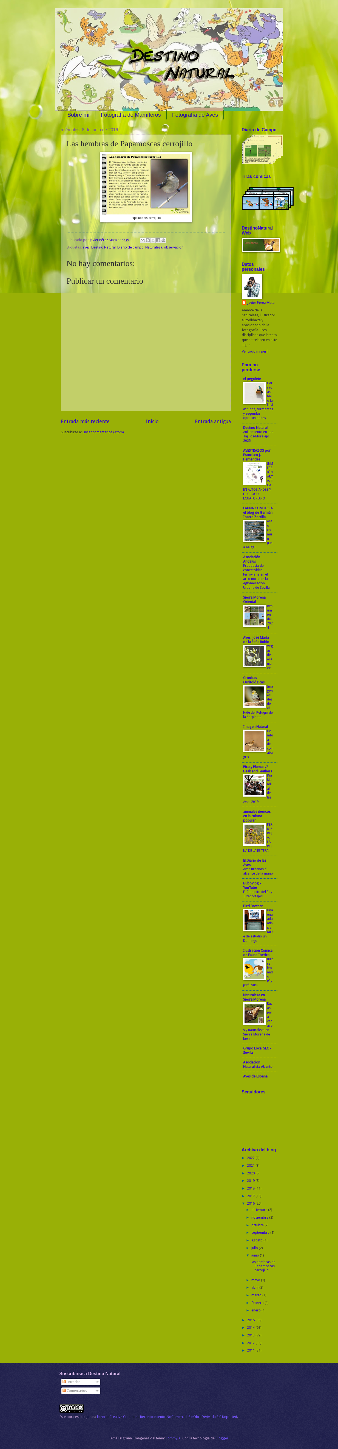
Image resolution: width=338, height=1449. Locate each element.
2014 (251, 1327)
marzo (256, 1295)
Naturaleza (153, 247)
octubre (258, 1225)
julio (255, 1248)
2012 (251, 1343)
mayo (256, 1280)
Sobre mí (78, 115)
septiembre (260, 1232)
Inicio (152, 421)
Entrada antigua (213, 421)
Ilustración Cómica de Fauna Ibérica (257, 952)
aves (86, 247)
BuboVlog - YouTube (252, 885)
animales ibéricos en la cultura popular (257, 815)
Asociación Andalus (251, 559)
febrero (258, 1303)
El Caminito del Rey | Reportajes (257, 894)
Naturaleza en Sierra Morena (254, 997)
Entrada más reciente (85, 421)
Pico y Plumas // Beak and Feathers (257, 769)
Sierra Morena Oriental (254, 599)
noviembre (260, 1217)
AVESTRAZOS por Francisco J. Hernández (257, 454)
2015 (251, 1320)
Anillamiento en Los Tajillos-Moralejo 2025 (258, 436)
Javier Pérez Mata (260, 303)
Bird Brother (253, 906)
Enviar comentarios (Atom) (103, 432)
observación (173, 247)
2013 (251, 1335)
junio (255, 1255)
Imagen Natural (255, 727)
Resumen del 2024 (270, 617)
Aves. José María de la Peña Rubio (256, 639)
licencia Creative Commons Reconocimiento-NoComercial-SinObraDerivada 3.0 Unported (167, 1417)
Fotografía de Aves (195, 115)
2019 (251, 1181)
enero (256, 1310)
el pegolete (252, 379)
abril (255, 1287)
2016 (251, 1203)
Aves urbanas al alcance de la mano (258, 871)
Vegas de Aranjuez (270, 657)
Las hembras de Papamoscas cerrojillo (263, 1266)
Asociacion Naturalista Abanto (257, 1064)
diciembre (259, 1210)
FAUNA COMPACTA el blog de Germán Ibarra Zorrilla (258, 512)
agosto (257, 1240)
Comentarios (75, 1391)
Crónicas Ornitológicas (254, 680)
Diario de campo (130, 247)
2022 (251, 1158)
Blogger (221, 1438)
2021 (251, 1165)
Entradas (71, 1382)
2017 (251, 1196)
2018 (251, 1188)
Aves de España (255, 1076)
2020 (251, 1173)
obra (70, 1417)
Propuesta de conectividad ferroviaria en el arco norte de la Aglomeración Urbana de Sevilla (256, 577)
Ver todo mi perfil (255, 351)
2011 (251, 1350)
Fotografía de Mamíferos (131, 115)
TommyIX (173, 1438)
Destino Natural (103, 247)
